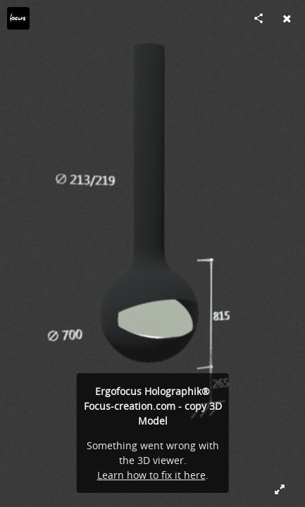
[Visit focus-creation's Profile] (18, 18)
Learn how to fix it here (151, 475)
